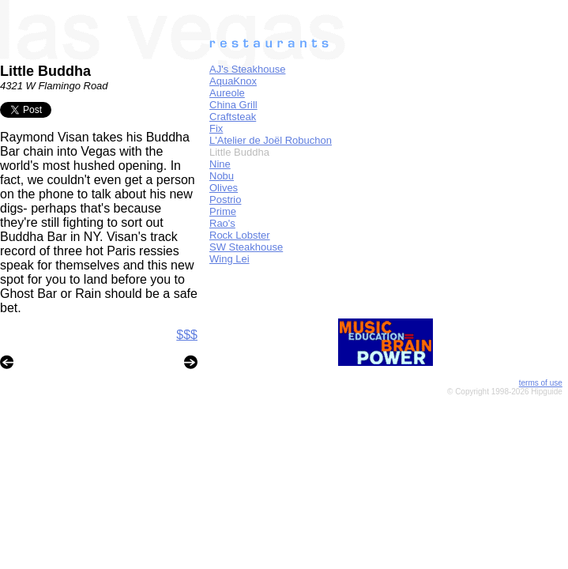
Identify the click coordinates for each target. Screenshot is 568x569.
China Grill (233, 105)
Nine (220, 164)
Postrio (225, 199)
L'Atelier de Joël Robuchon (270, 140)
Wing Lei (229, 259)
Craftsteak (232, 116)
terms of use (540, 383)
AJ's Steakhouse (247, 69)
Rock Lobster (239, 235)
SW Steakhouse (246, 247)
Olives (223, 188)
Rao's (222, 223)
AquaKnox (233, 81)
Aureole (227, 93)
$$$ (186, 334)
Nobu (221, 176)
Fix (216, 128)
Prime (222, 211)
